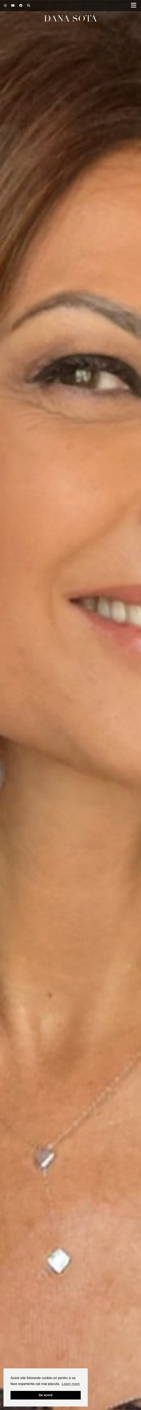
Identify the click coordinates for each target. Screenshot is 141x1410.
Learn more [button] (71, 1384)
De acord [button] (45, 1395)
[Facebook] (21, 5)
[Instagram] (5, 5)
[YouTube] (13, 5)
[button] (135, 6)
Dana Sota (70, 18)
